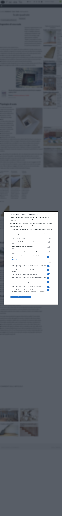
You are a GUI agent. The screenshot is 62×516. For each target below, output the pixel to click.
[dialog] (31, 258)
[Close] (55, 214)
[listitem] (31, 238)
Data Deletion (23, 301)
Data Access (31, 301)
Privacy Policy (39, 301)
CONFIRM (20, 296)
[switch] (48, 242)
